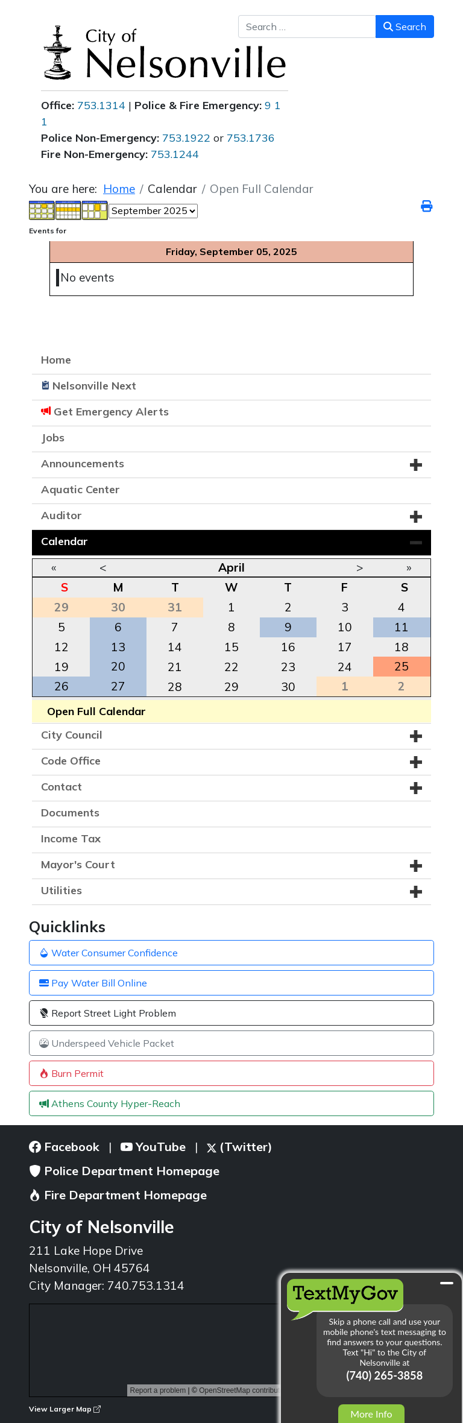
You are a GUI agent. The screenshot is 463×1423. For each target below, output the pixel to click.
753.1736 (251, 138)
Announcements (82, 463)
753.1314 (101, 105)
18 (401, 647)
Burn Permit (71, 1073)
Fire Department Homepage (118, 1194)
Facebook (64, 1146)
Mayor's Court (78, 864)
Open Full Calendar (96, 711)
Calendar (64, 541)
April (231, 567)
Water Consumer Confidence (108, 953)
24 (345, 667)
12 (61, 647)
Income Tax (71, 838)
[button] (416, 465)
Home (56, 360)
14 (175, 647)
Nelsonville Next (94, 386)
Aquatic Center (80, 489)
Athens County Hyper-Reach (109, 1103)
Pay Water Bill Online (93, 983)
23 (288, 667)
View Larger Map (65, 1408)
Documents (70, 812)
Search (404, 27)
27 (118, 686)
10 (345, 627)
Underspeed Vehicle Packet (106, 1043)
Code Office (71, 761)
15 (231, 647)
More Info (371, 1413)
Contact (61, 787)
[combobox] (307, 26)
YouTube (153, 1146)
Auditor (61, 515)
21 (175, 667)
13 (118, 647)
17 (345, 647)
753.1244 (175, 154)
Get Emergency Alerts (111, 411)
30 (288, 687)
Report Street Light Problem (107, 1013)
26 (61, 686)
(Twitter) (239, 1146)
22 (231, 667)
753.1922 (186, 138)
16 (288, 647)
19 (61, 667)
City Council (71, 735)
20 (118, 666)
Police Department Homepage (124, 1170)
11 (401, 627)
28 (175, 687)
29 (231, 687)
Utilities (61, 890)
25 (401, 666)
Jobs (53, 437)
